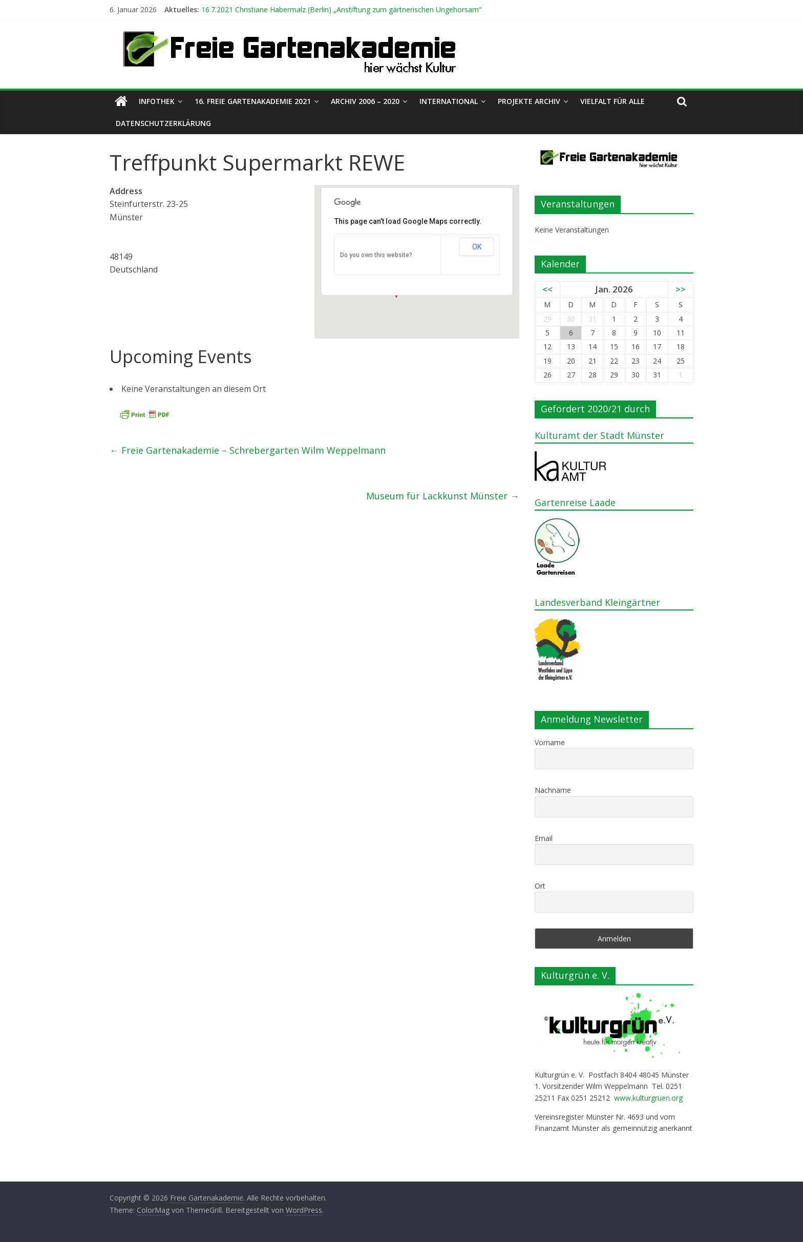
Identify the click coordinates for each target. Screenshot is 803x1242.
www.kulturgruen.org (648, 1098)
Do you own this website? (376, 255)
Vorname (550, 742)
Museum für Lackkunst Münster (442, 496)
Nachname (553, 790)
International (448, 101)
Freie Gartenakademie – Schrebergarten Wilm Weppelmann (248, 450)
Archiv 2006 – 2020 (365, 101)
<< (547, 289)
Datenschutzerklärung (163, 123)
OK (476, 247)
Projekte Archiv (529, 101)
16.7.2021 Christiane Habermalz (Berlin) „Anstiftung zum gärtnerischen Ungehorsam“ (341, 9)
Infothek (157, 101)
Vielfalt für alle (612, 101)
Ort (540, 886)
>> (680, 289)
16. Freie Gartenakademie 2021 (253, 101)
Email (544, 838)
